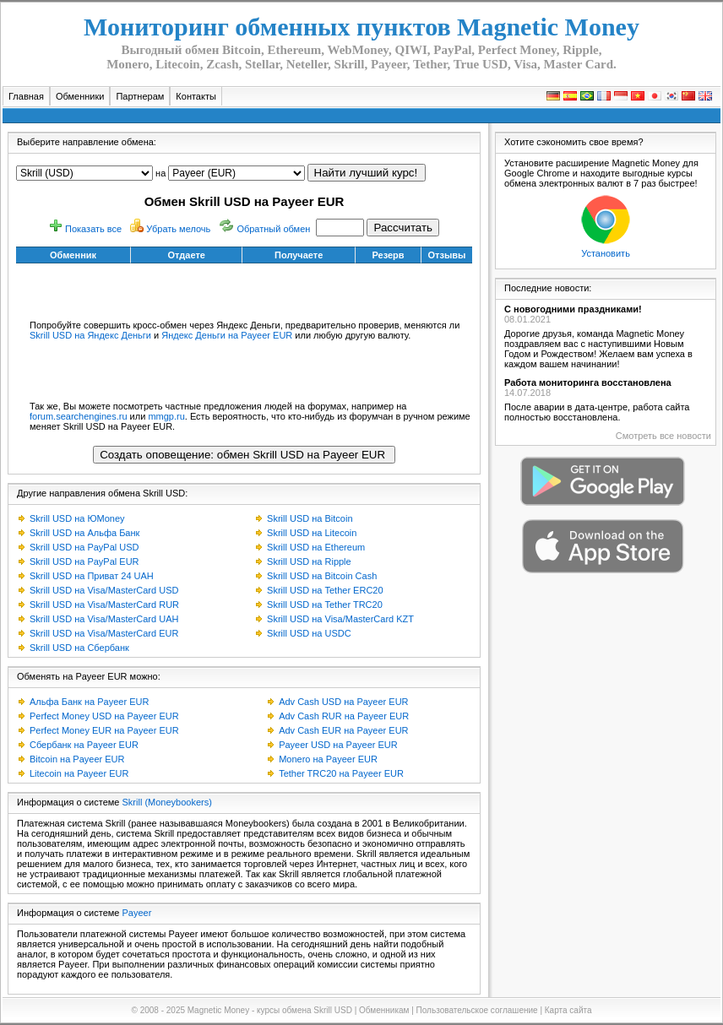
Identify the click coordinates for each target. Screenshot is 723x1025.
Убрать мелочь (178, 229)
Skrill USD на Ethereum (316, 547)
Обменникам (384, 1010)
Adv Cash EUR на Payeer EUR (343, 730)
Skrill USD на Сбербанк (79, 648)
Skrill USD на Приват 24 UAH (92, 576)
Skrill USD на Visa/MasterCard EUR (104, 633)
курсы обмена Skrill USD (304, 1010)
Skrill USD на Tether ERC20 (325, 590)
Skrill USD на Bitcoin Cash (322, 576)
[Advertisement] (244, 288)
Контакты (196, 96)
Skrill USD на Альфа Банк (84, 533)
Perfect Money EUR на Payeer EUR (104, 730)
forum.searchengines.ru (79, 416)
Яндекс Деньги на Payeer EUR (226, 335)
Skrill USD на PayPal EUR (84, 561)
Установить (605, 253)
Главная (26, 96)
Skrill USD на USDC (309, 633)
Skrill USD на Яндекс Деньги (90, 335)
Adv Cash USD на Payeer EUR (343, 702)
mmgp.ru (166, 416)
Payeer (137, 913)
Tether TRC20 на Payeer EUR (341, 773)
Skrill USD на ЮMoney (77, 518)
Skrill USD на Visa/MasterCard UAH (104, 619)
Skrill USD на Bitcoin (309, 518)
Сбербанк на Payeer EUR (84, 745)
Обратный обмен (273, 229)
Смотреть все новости (663, 436)
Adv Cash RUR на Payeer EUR (344, 716)
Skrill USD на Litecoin (311, 533)
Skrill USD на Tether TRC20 (325, 604)
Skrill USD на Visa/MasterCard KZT (340, 619)
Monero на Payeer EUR (328, 759)
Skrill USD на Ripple (309, 561)
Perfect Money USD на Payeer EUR (104, 716)
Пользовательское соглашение (477, 1010)
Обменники (80, 96)
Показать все (93, 229)
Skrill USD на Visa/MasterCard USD (104, 590)
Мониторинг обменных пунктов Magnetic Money (361, 27)
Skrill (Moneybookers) (167, 802)
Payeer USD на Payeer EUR (338, 745)
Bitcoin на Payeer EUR (77, 759)
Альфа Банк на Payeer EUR (89, 702)
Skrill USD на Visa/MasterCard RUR (104, 604)
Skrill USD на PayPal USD (84, 547)
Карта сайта (568, 1010)
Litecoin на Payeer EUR (79, 773)
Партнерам (140, 96)
